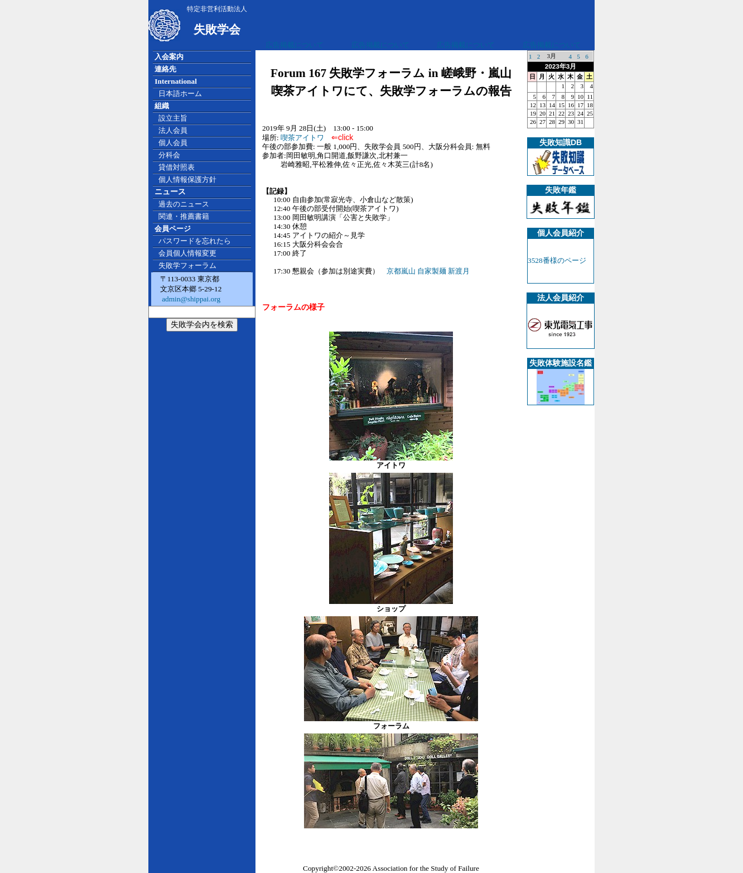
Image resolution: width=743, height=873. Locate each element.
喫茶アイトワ (306, 137)
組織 (162, 106)
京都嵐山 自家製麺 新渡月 (428, 271)
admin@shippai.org (190, 299)
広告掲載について (295, 45)
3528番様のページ (557, 260)
